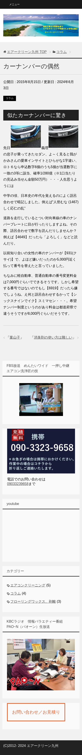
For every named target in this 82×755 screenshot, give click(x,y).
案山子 (15, 337)
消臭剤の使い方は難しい (53, 337)
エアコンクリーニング (27, 585)
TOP (27, 52)
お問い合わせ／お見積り (36, 712)
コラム (10, 98)
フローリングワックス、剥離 (33, 601)
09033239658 (17, 484)
